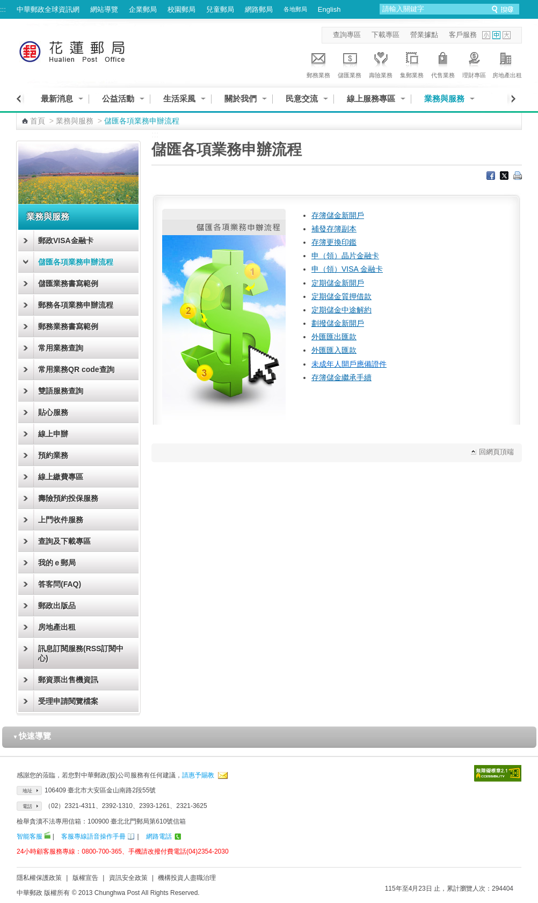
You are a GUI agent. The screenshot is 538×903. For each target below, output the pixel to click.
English (329, 9)
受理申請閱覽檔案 (68, 701)
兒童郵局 (220, 9)
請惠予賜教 (198, 775)
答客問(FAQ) (59, 584)
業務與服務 (444, 98)
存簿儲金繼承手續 (341, 377)
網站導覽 (104, 9)
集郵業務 (412, 63)
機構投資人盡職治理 (187, 878)
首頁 (37, 120)
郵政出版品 (57, 605)
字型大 (507, 35)
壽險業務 (381, 63)
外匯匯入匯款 (334, 350)
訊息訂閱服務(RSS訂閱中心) (80, 653)
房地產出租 (507, 63)
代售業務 (443, 63)
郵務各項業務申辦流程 (75, 305)
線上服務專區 (371, 98)
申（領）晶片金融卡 (345, 255)
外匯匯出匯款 (334, 336)
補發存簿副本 (334, 228)
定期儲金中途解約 (341, 309)
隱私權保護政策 (39, 878)
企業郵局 (143, 9)
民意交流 (302, 98)
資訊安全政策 (128, 878)
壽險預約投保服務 (68, 498)
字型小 (486, 35)
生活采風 (179, 98)
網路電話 (159, 836)
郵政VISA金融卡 (65, 240)
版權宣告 (85, 878)
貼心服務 (53, 412)
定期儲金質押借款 (341, 296)
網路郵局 (259, 9)
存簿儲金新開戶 (337, 215)
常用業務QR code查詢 (76, 369)
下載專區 (385, 35)
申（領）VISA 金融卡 (347, 269)
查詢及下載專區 (64, 541)
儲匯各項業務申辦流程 (75, 262)
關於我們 (240, 98)
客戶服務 (463, 35)
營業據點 (424, 35)
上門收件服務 (60, 519)
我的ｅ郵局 (57, 562)
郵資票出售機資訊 (68, 679)
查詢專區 (347, 35)
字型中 (496, 35)
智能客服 (29, 836)
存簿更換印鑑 (334, 242)
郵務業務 (318, 63)
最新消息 (57, 98)
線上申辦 (53, 433)
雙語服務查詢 (60, 391)
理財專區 (474, 63)
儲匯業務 (349, 63)
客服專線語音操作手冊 (93, 836)
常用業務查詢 (60, 348)
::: (3, 9)
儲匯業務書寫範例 (68, 283)
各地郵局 (295, 9)
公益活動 (118, 98)
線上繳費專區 (60, 476)
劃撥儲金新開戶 (337, 323)
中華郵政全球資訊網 (48, 9)
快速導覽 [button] (32, 735)
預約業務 (53, 455)
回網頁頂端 (496, 451)
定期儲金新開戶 (337, 283)
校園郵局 (181, 9)
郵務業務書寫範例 (68, 326)
